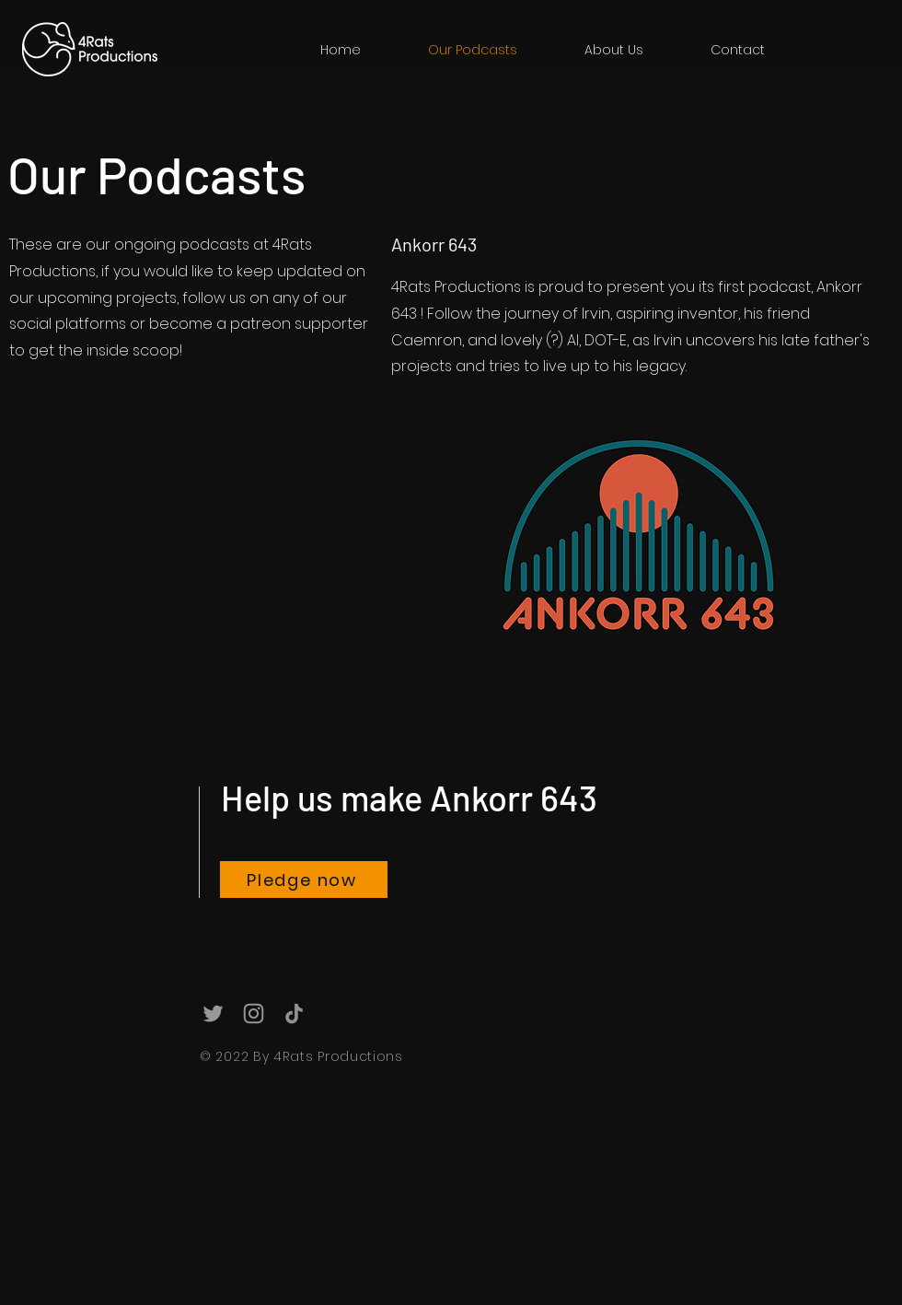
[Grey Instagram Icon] (253, 1013)
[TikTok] (294, 1013)
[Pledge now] (303, 879)
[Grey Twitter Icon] (213, 1013)
